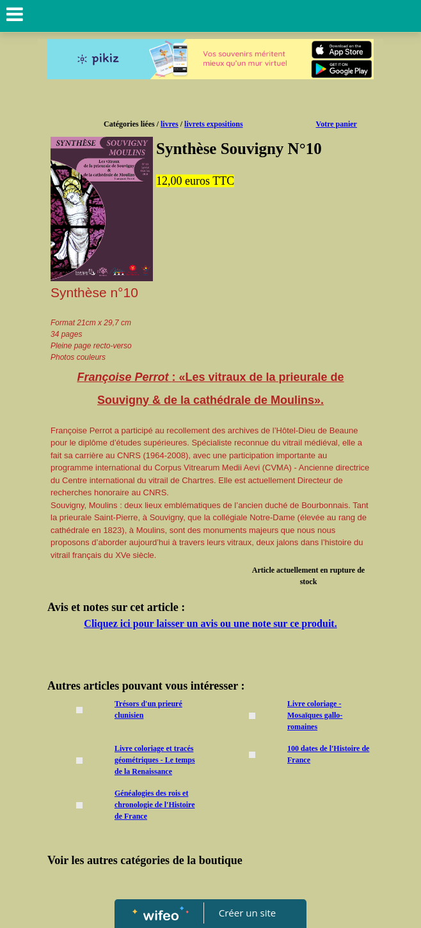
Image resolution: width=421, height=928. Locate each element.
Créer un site (247, 912)
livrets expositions (213, 124)
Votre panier (336, 124)
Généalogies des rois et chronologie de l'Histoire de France (155, 805)
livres (170, 124)
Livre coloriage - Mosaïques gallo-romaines (314, 715)
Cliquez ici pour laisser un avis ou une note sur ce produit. (210, 623)
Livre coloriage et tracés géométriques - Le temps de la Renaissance (155, 760)
